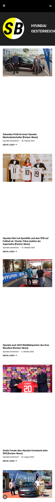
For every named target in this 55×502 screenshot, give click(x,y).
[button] (50, 6)
